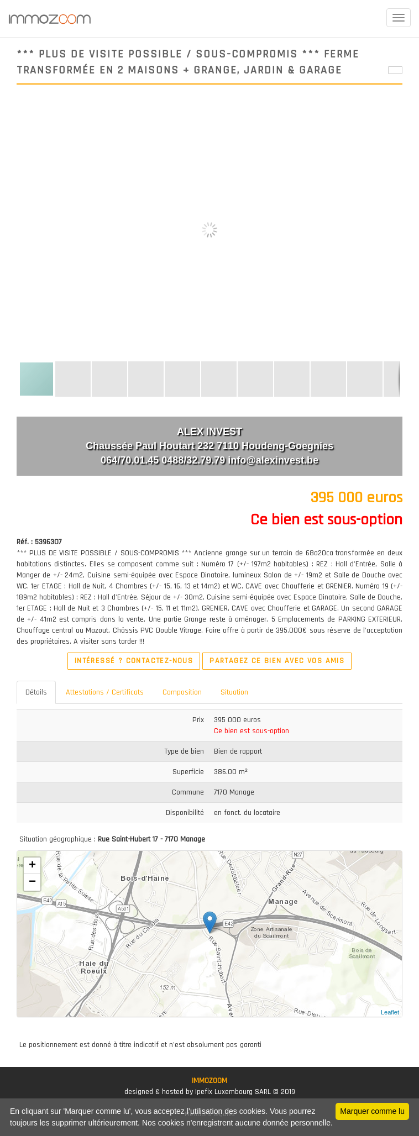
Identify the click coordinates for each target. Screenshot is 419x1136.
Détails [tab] (36, 692)
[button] (392, 111)
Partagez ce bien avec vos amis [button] (277, 661)
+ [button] (32, 866)
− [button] (32, 882)
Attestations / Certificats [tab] (105, 692)
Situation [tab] (234, 692)
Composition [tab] (182, 692)
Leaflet (390, 1012)
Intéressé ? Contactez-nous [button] (134, 661)
